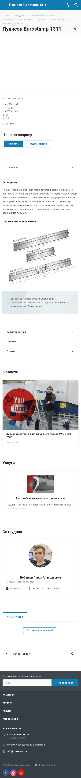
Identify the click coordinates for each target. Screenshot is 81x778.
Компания (8, 694)
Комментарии (15, 616)
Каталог (7, 702)
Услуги (7, 710)
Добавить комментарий (40, 630)
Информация (10, 718)
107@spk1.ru (16, 588)
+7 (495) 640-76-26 (18, 734)
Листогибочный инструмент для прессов (40, 498)
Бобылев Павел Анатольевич (40, 577)
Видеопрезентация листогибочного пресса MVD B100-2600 (39, 436)
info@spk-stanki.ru (17, 751)
